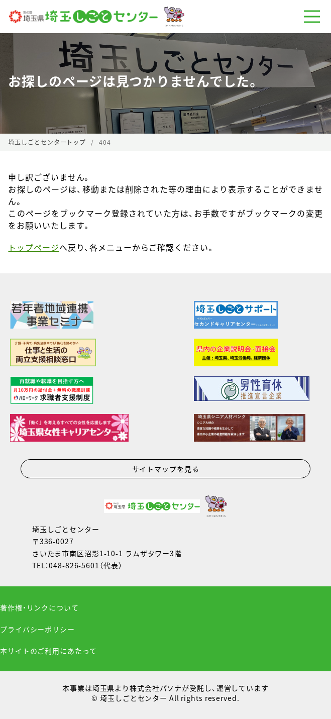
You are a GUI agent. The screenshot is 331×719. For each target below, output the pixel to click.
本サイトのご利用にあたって (48, 651)
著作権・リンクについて (39, 607)
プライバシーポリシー (37, 629)
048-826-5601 (74, 565)
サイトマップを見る (165, 469)
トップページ (33, 247)
